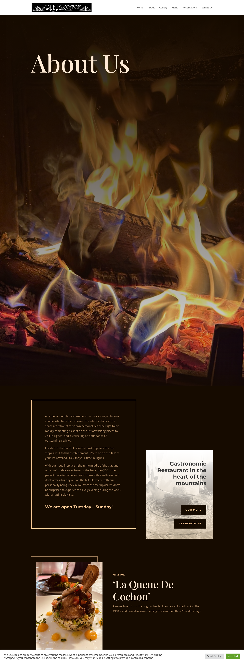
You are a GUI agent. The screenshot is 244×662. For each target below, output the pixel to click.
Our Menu (193, 509)
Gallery (163, 7)
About (151, 7)
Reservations (190, 7)
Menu (175, 7)
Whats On (207, 7)
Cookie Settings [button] (214, 656)
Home (139, 7)
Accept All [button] (233, 656)
